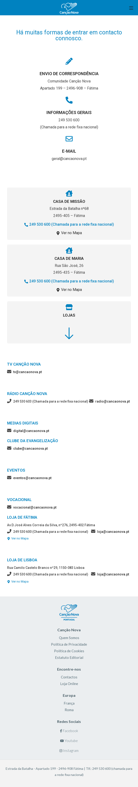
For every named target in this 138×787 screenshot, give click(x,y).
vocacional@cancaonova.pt (34, 507)
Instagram (69, 750)
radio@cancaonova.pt (112, 401)
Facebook (69, 731)
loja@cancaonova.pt (113, 532)
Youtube (69, 740)
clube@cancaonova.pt (30, 448)
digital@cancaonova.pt (31, 431)
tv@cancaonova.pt (27, 372)
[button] (69, 224)
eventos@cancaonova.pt (32, 478)
